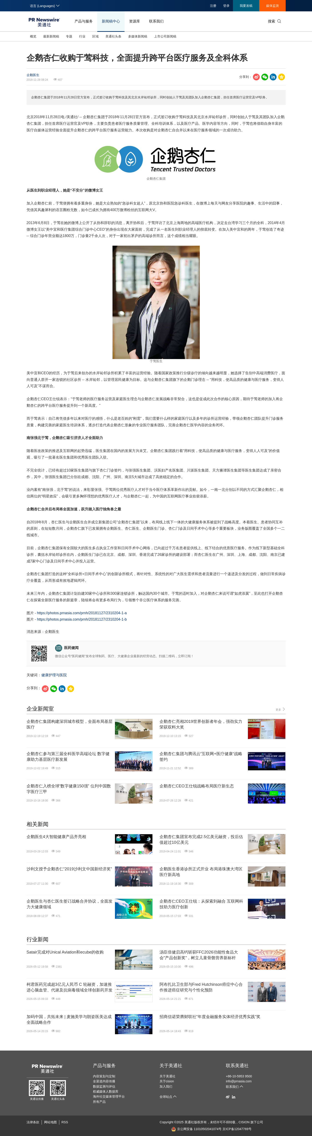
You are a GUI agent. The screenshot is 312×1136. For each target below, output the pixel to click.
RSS (65, 1122)
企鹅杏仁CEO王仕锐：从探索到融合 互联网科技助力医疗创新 (201, 904)
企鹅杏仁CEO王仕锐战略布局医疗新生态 (197, 786)
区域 (95, 36)
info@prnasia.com (239, 1081)
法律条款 (33, 1122)
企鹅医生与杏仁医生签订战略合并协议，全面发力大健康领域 (69, 904)
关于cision (167, 1081)
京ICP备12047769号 (237, 1129)
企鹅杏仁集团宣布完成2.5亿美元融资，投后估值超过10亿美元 (201, 839)
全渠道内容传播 (104, 1081)
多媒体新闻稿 (137, 36)
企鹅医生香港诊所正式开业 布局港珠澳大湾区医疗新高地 (201, 872)
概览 (33, 36)
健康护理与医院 (54, 675)
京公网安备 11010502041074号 (196, 1129)
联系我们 (156, 21)
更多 (280, 709)
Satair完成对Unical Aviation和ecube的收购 (65, 952)
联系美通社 (237, 1065)
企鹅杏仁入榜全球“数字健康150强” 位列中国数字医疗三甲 (69, 789)
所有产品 (99, 1102)
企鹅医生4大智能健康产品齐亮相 (56, 836)
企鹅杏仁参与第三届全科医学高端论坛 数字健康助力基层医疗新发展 (68, 757)
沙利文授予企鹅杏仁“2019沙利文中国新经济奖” (69, 869)
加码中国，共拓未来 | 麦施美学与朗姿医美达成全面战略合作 (69, 1019)
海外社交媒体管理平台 (109, 1096)
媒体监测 (272, 5)
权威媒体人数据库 (105, 1091)
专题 (69, 36)
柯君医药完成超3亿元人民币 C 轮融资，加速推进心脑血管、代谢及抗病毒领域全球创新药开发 (69, 987)
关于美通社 (171, 1065)
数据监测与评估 (104, 1086)
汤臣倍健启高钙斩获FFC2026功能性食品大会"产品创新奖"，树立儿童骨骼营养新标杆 (199, 955)
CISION (244, 1122)
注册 (213, 5)
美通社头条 (113, 36)
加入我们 (166, 1086)
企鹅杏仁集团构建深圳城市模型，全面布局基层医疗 (69, 724)
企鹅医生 (33, 75)
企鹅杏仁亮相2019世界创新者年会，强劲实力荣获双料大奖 (201, 724)
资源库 (134, 21)
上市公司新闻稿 (165, 36)
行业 (82, 36)
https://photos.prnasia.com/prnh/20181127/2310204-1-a (82, 613)
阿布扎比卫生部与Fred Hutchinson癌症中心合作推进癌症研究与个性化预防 (201, 987)
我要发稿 (246, 5)
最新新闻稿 (51, 36)
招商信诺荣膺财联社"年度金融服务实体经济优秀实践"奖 (210, 1016)
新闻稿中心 (111, 21)
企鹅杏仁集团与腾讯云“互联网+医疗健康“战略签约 (201, 757)
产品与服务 (84, 21)
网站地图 (50, 1122)
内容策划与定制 (104, 1076)
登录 (226, 5)
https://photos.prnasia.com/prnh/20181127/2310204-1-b (82, 619)
